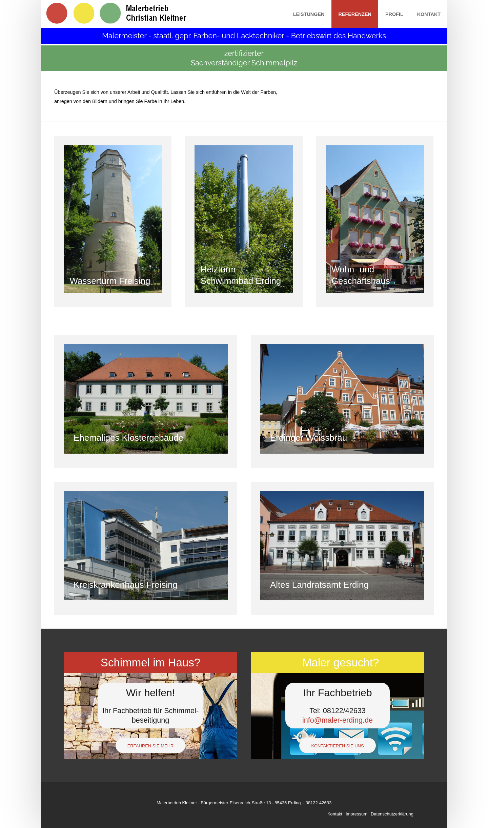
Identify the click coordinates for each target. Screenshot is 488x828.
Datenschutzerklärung (392, 813)
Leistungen (309, 14)
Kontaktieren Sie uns (337, 745)
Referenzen (354, 14)
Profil (394, 14)
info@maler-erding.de (337, 720)
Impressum (356, 813)
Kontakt (429, 14)
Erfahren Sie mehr (150, 745)
